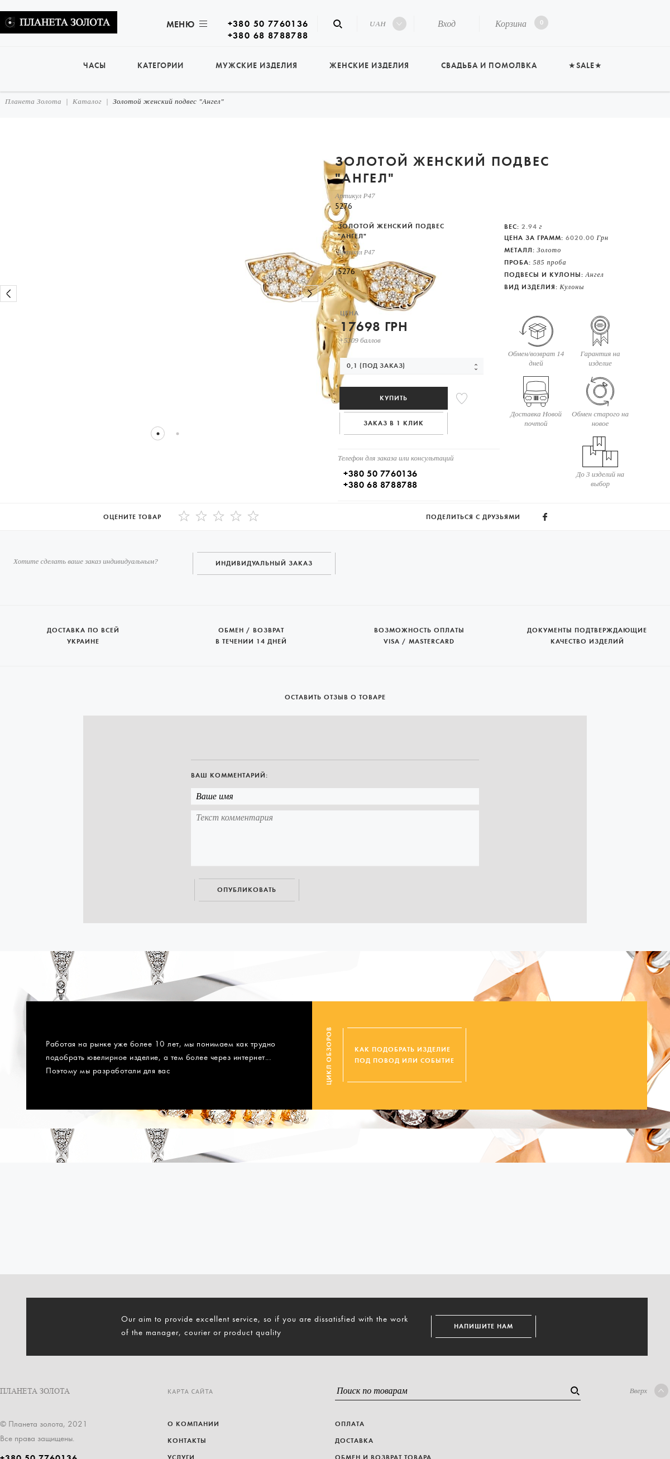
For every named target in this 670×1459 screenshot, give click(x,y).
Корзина (519, 23)
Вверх (649, 1390)
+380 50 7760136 (268, 23)
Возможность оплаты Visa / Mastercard (420, 631)
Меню (185, 24)
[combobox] (412, 366)
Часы (94, 65)
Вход (447, 23)
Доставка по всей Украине (84, 631)
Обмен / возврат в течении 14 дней (252, 631)
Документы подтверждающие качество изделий (587, 631)
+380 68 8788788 (268, 35)
